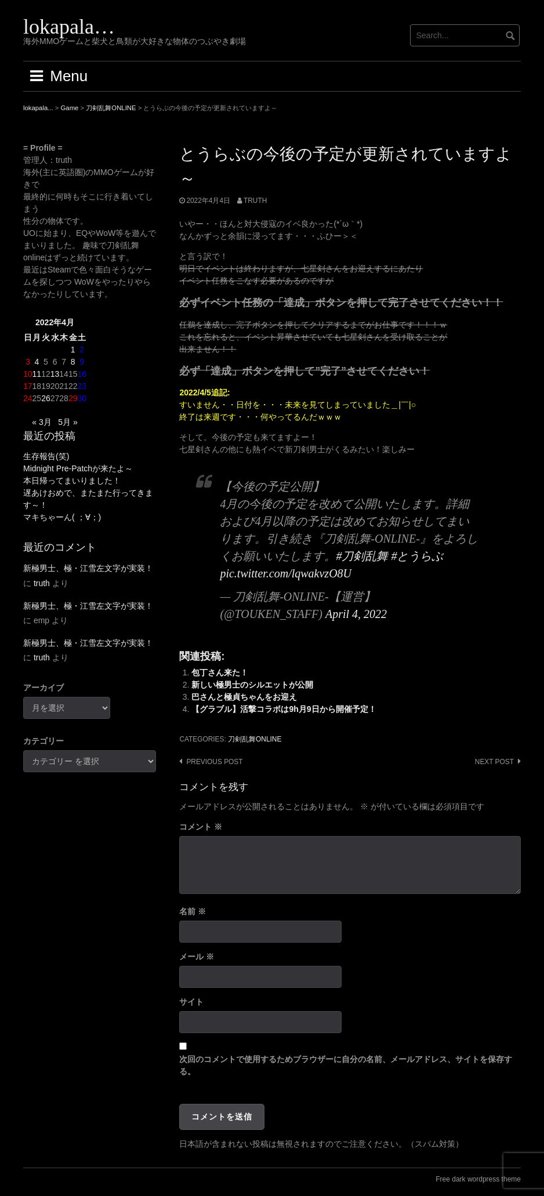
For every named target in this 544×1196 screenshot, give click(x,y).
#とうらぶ (417, 556)
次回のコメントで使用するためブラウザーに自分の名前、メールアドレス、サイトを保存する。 (345, 1065)
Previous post (214, 762)
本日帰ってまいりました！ (72, 480)
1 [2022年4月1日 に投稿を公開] (73, 349)
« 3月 (41, 422)
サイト (191, 1001)
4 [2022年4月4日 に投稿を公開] (36, 361)
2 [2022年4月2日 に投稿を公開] (81, 349)
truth (255, 201)
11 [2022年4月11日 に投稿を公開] (37, 374)
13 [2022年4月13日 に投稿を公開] (55, 374)
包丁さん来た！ (219, 672)
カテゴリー (43, 741)
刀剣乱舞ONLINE (254, 739)
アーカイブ (43, 687)
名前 (192, 911)
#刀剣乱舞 (362, 556)
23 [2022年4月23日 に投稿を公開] (81, 386)
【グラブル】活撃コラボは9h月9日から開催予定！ (283, 709)
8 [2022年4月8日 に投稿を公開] (73, 361)
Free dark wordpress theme (478, 1179)
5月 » (67, 422)
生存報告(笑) (46, 456)
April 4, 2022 (356, 614)
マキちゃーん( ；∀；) (62, 517)
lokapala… (69, 26)
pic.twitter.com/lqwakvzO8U (285, 573)
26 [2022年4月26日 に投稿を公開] (45, 398)
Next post (494, 762)
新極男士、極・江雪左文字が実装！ (88, 568)
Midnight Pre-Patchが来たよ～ (78, 468)
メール (196, 956)
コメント (200, 826)
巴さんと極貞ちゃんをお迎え (244, 696)
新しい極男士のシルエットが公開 (252, 684)
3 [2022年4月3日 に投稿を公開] (28, 361)
